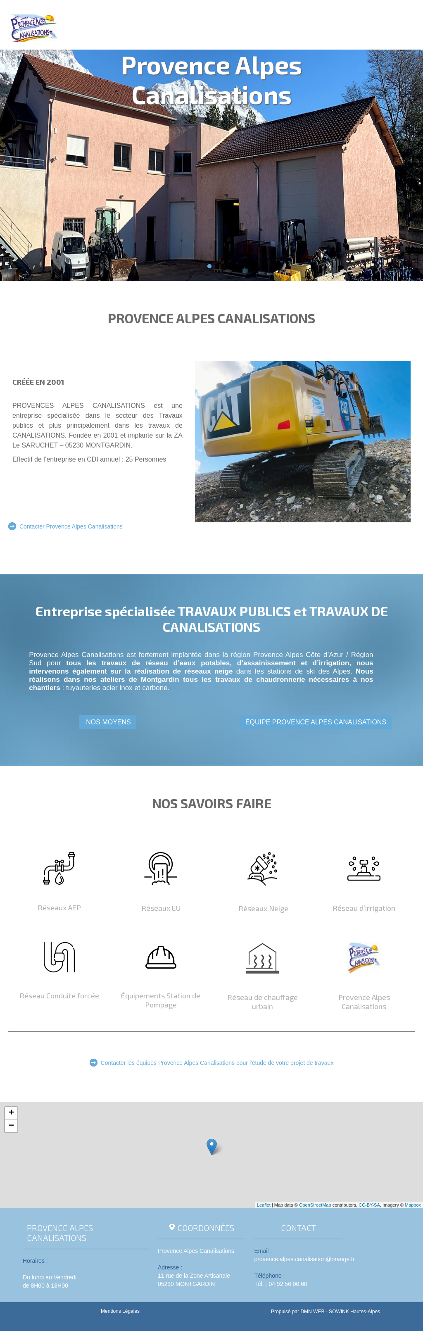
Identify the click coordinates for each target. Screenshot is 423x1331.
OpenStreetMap (315, 1204)
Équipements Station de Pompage (160, 1000)
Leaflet (264, 1204)
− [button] (11, 1126)
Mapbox (413, 1204)
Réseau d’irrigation (364, 907)
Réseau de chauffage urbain (262, 1002)
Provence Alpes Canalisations (364, 1002)
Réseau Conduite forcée (59, 995)
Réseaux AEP (59, 907)
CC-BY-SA (369, 1204)
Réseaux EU (161, 907)
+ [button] (11, 1113)
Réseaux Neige (262, 908)
